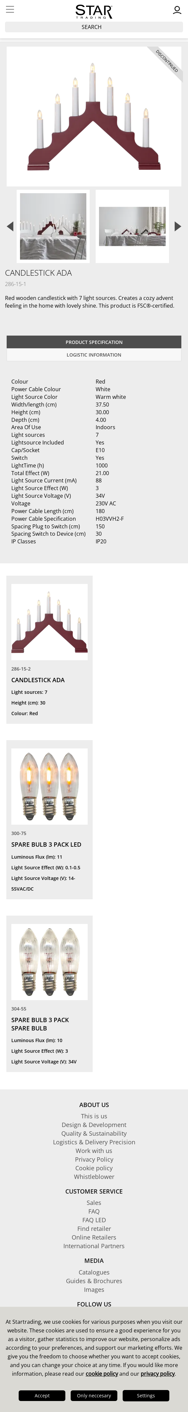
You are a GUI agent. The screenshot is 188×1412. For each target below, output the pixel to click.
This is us (94, 1116)
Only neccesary (94, 1395)
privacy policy (158, 1373)
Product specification (94, 342)
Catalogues (94, 1272)
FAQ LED (94, 1220)
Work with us (94, 1151)
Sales (94, 1203)
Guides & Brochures (94, 1281)
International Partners (94, 1246)
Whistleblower (94, 1177)
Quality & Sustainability (94, 1133)
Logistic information (94, 355)
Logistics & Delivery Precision (94, 1142)
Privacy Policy (94, 1159)
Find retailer (94, 1229)
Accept (42, 1395)
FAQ (94, 1211)
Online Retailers (94, 1237)
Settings (146, 1395)
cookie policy (102, 1373)
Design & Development (94, 1125)
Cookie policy (94, 1168)
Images (94, 1289)
